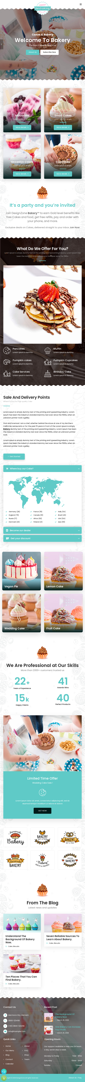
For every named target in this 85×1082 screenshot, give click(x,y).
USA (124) (61, 518)
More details (22, 127)
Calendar (10, 1064)
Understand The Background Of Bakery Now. (20, 939)
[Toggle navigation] (81, 4)
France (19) (38, 512)
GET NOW (42, 810)
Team (26, 1059)
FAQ (26, 1050)
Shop (26, 1055)
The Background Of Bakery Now (64, 1015)
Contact (9, 1059)
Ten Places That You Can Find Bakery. (21, 978)
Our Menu (10, 1050)
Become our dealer (18, 530)
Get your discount (18, 538)
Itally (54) (62, 512)
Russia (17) (13, 518)
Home (8, 1046)
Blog (7, 1055)
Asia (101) (61, 522)
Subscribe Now (49, 52)
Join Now (75, 227)
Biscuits (16, 946)
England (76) (14, 515)
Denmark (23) (14, 522)
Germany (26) (14, 512)
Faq (79, 1077)
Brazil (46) (62, 515)
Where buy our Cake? (19, 468)
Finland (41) (38, 522)
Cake (10, 946)
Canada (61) (38, 515)
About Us (33, 52)
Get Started (14, 456)
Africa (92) (38, 518)
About (27, 1046)
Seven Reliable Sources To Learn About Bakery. (62, 937)
